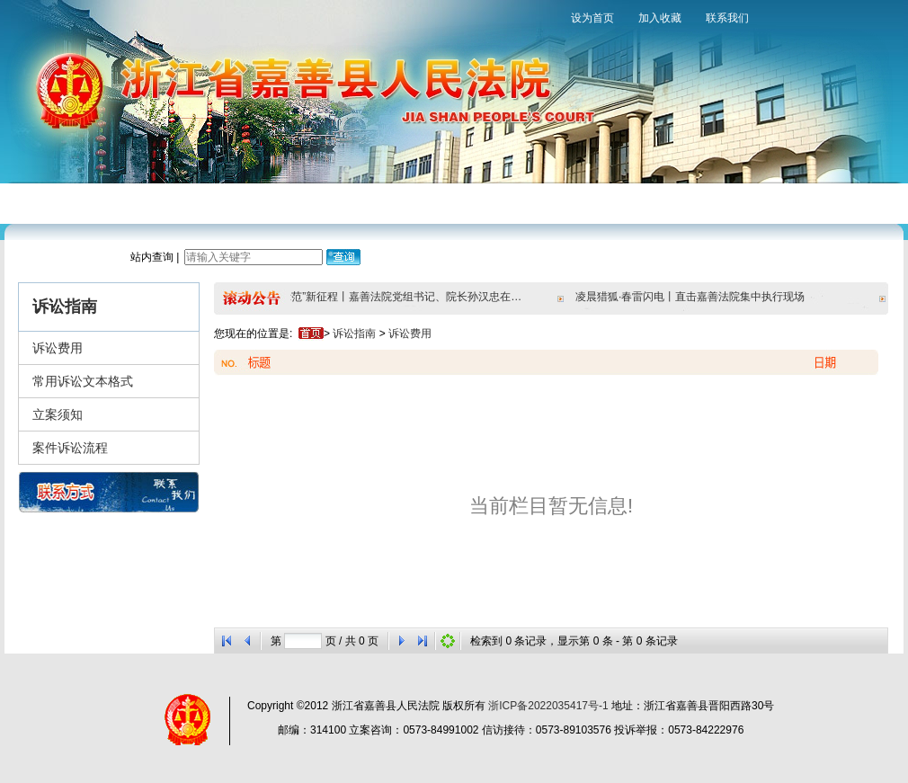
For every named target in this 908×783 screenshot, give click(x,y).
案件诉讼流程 (70, 447)
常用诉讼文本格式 (82, 381)
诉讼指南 (344, 202)
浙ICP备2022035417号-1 (548, 705)
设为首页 (592, 18)
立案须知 (57, 414)
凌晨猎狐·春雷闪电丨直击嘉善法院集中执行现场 (693, 296)
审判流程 (268, 202)
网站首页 (38, 202)
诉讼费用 (57, 348)
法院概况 (115, 202)
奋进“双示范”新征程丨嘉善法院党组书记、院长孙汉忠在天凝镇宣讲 (389, 296)
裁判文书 (497, 202)
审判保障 (421, 202)
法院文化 (573, 202)
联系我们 (727, 18)
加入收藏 (659, 18)
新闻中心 (191, 202)
